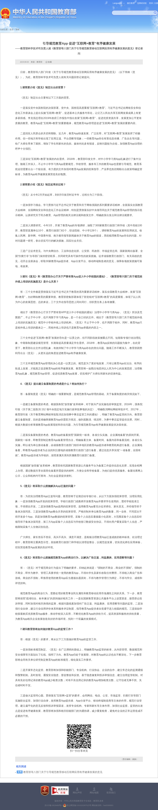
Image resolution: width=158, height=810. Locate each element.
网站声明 (77, 792)
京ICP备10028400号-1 (54, 805)
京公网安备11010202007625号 (79, 805)
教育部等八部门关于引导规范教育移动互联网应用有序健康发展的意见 (62, 772)
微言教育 (131, 3)
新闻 (17, 29)
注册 (156, 3)
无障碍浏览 (142, 3)
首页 (11, 29)
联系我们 (111, 792)
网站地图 (94, 792)
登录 (151, 3)
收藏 (50, 62)
